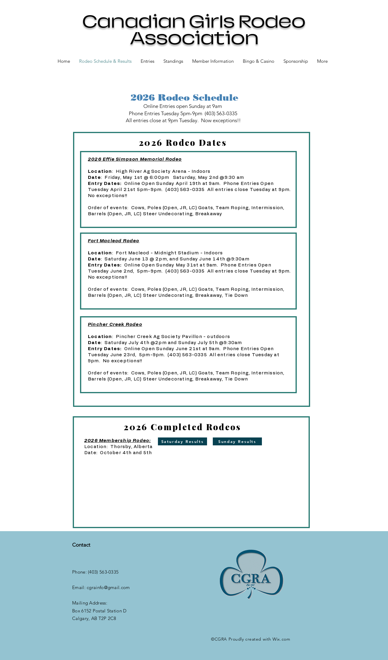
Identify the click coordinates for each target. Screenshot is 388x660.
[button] (173, 61)
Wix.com (281, 639)
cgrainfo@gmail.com (108, 587)
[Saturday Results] (182, 441)
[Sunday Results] (237, 441)
